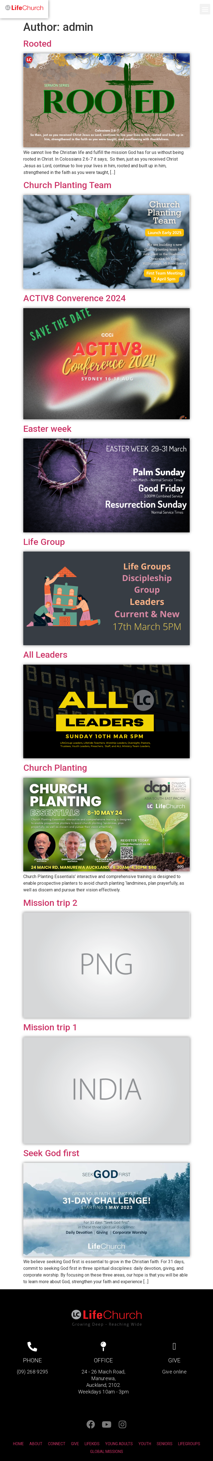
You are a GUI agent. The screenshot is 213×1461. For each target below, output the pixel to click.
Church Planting (55, 767)
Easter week (47, 428)
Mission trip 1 (50, 1027)
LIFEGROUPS (189, 1444)
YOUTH (144, 1444)
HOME (18, 1444)
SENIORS (165, 1444)
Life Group (44, 542)
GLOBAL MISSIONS (106, 1451)
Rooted (37, 43)
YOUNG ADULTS (119, 1444)
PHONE (32, 1360)
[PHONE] (32, 1346)
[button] (205, 9)
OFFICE (103, 1360)
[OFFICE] (103, 1346)
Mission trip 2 (50, 902)
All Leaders (45, 654)
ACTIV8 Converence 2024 (74, 298)
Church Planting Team (67, 185)
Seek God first (51, 1153)
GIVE (174, 1360)
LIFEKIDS (92, 1444)
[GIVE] (174, 1346)
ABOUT (35, 1444)
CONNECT (56, 1444)
